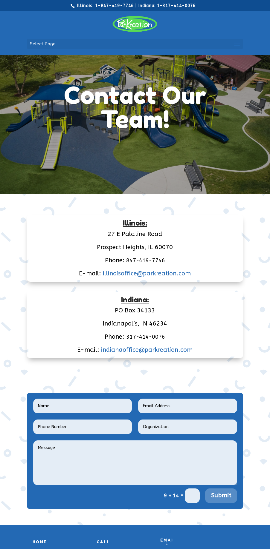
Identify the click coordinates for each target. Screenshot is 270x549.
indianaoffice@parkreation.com (147, 349)
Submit (221, 495)
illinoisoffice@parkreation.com (147, 273)
